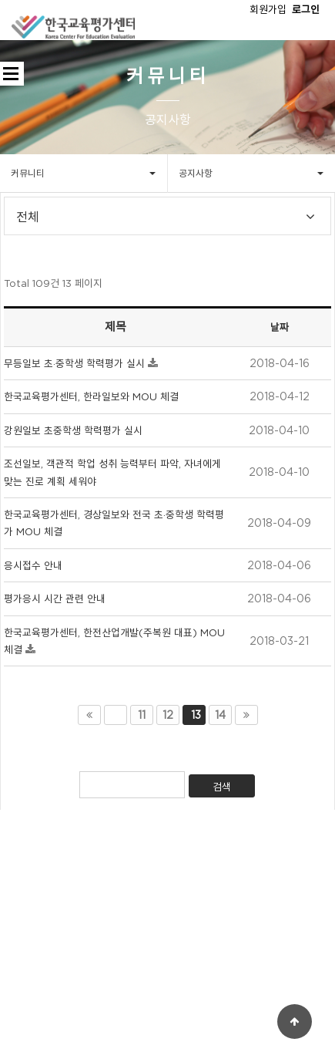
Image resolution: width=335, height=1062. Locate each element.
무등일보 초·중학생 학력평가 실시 (76, 363)
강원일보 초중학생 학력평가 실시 (73, 430)
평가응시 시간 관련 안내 (55, 598)
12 (167, 715)
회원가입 (268, 9)
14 (220, 715)
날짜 (279, 327)
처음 (89, 715)
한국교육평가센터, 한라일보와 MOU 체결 (91, 396)
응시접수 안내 (33, 565)
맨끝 (246, 715)
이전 (115, 715)
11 (142, 715)
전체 (27, 218)
